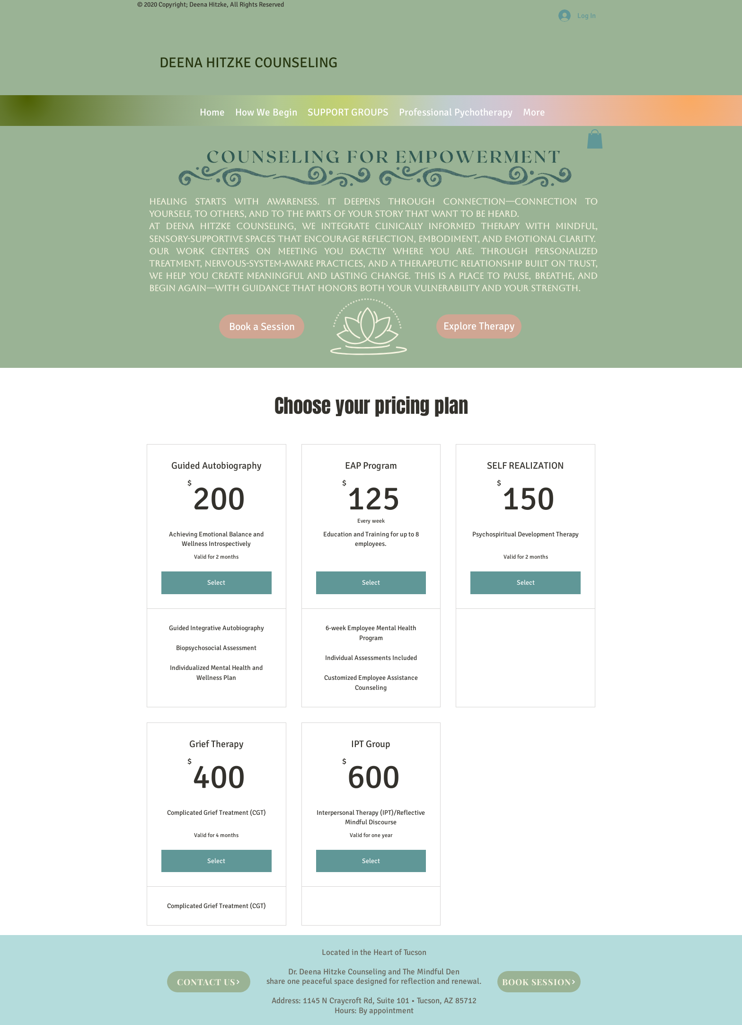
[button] (595, 139)
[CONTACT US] (208, 981)
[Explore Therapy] (478, 326)
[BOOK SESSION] (539, 981)
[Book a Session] (261, 326)
